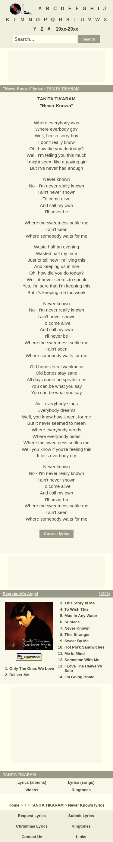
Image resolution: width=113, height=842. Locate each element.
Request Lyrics (32, 815)
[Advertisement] (56, 66)
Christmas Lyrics (32, 826)
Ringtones (81, 790)
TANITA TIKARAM (63, 88)
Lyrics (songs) (81, 782)
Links (81, 836)
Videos (31, 790)
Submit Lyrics (81, 815)
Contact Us (31, 836)
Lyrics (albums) (31, 782)
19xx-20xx (67, 29)
